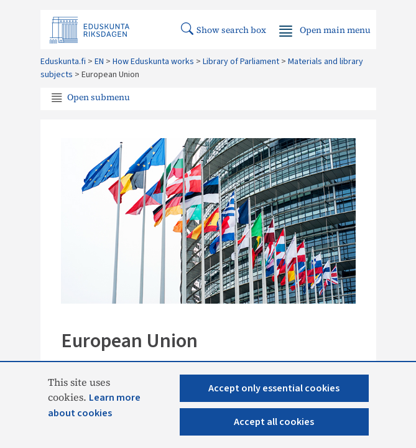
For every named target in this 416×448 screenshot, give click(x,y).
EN (99, 61)
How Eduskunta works (153, 61)
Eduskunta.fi (63, 61)
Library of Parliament (241, 61)
